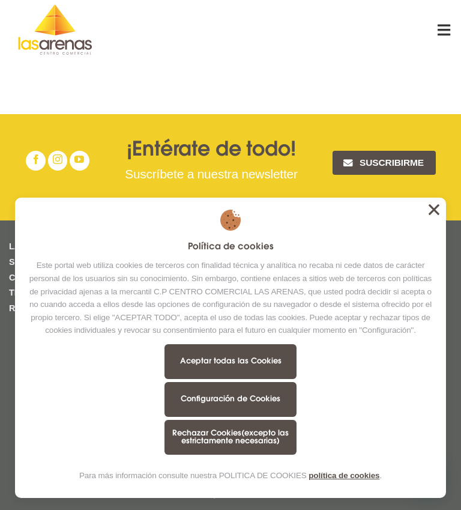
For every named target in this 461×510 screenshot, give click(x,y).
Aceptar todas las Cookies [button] (434, 210)
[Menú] (445, 29)
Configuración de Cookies (230, 399)
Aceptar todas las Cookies (231, 361)
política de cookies (344, 475)
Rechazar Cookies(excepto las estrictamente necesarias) (230, 437)
